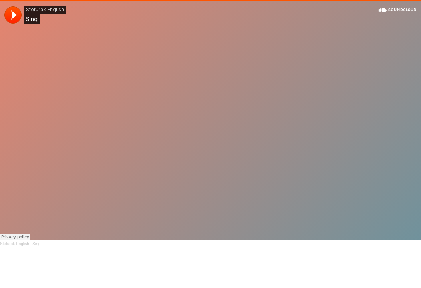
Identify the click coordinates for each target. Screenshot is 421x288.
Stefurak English (14, 244)
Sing (36, 244)
